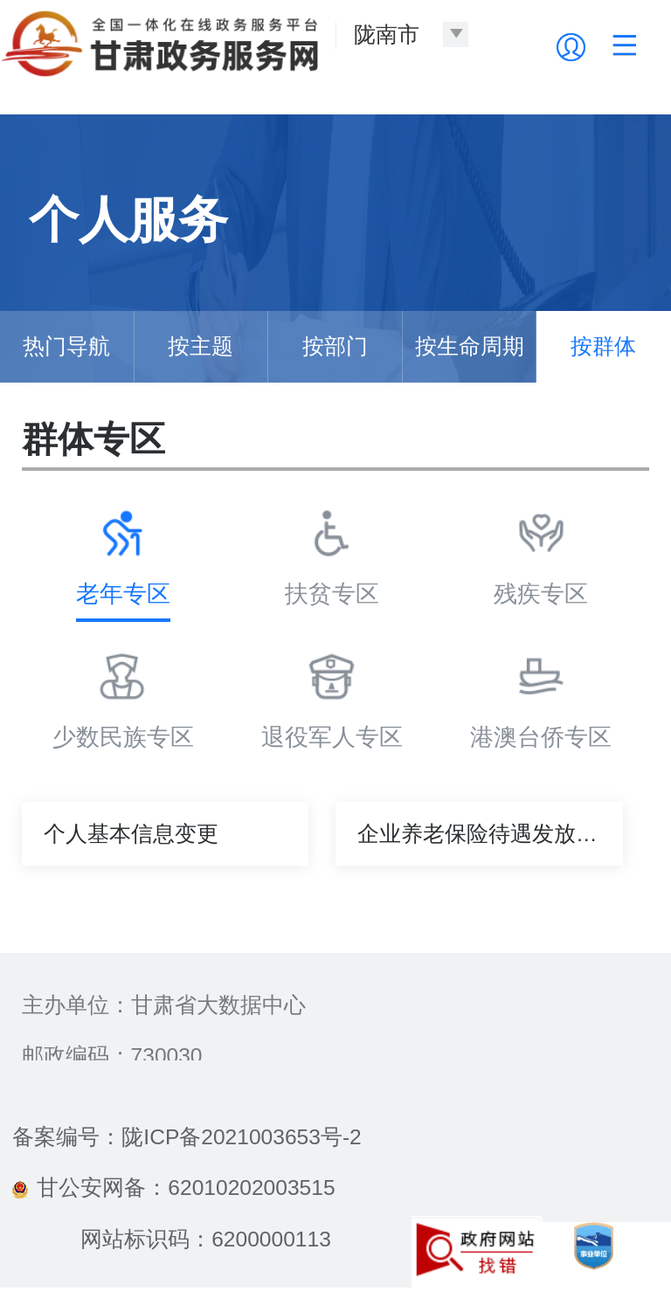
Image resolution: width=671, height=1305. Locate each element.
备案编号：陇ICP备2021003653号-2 (186, 1137)
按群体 (603, 346)
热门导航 (66, 346)
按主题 (200, 346)
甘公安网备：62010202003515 (173, 1187)
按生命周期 (469, 346)
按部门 (335, 346)
